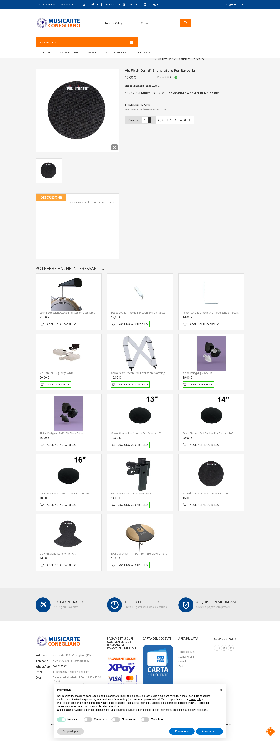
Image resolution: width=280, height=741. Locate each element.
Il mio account (186, 647)
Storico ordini (186, 652)
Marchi (137, 42)
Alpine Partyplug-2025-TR (197, 368)
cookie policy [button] (196, 699)
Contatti (187, 42)
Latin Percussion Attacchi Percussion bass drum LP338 (72, 308)
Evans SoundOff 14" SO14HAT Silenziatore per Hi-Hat (142, 549)
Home (91, 42)
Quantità (133, 115)
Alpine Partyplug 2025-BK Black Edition (62, 428)
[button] (221, 690)
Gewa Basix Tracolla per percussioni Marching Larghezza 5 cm (147, 368)
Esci (180, 661)
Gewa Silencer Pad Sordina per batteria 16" (65, 489)
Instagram (154, 4)
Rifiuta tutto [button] (182, 731)
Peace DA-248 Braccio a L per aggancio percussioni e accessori (219, 308)
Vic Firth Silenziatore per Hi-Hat (58, 549)
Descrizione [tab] (51, 193)
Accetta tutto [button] (209, 731)
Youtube (132, 4)
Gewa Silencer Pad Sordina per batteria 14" (207, 428)
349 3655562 (60, 661)
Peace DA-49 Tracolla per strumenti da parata (138, 308)
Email (91, 4)
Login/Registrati (235, 4)
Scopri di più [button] (70, 731)
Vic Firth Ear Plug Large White (57, 368)
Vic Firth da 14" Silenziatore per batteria (205, 489)
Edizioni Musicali (161, 42)
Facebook (110, 4)
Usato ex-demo (113, 42)
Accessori (83, 54)
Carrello (182, 657)
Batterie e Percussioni (60, 54)
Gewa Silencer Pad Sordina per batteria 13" (136, 428)
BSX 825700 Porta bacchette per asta (133, 489)
